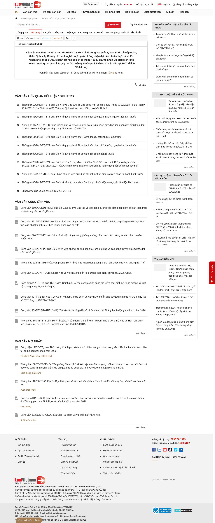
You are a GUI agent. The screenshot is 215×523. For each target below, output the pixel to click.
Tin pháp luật (112, 12)
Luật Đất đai (61, 520)
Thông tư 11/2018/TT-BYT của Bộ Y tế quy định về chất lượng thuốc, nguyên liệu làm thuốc (72, 137)
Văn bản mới (30, 12)
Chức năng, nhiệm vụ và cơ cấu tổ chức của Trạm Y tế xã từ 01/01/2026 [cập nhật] (175, 132)
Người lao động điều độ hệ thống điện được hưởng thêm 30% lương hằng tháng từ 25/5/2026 (175, 325)
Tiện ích (184, 12)
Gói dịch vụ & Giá (144, 4)
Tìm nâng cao (139, 24)
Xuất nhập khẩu (28, 390)
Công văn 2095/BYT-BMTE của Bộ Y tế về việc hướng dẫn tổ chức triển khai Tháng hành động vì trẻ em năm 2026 (83, 310)
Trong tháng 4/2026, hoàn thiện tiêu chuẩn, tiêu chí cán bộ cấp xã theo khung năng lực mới (174, 311)
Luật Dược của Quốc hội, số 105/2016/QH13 (46, 191)
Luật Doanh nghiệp (44, 520)
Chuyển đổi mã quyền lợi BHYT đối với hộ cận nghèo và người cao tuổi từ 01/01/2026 (175, 241)
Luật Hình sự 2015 (77, 520)
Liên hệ (21, 462)
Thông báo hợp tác (112, 473)
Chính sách (47, 356)
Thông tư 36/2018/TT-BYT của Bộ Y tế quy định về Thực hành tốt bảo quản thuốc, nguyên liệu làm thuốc (79, 116)
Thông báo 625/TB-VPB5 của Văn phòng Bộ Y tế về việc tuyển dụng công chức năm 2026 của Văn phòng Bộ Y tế (83, 262)
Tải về (110, 72)
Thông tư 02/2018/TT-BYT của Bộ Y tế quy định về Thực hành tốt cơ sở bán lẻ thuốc (68, 154)
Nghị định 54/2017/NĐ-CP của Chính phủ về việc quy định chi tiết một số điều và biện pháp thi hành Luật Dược (82, 174)
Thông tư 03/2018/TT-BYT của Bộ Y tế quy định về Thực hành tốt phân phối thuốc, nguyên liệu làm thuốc (79, 145)
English (164, 4)
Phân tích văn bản (69, 450)
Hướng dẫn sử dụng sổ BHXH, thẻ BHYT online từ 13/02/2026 (182, 188)
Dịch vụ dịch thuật (69, 462)
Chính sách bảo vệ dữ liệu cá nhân (119, 467)
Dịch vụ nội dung (69, 467)
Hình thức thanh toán (113, 450)
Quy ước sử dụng (111, 456)
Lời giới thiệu (24, 445)
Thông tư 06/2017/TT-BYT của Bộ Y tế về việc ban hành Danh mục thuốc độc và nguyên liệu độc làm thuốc (80, 182)
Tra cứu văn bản (52, 12)
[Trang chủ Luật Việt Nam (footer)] (30, 483)
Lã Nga (140, 84)
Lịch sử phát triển (26, 450)
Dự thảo (71, 12)
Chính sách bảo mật (112, 462)
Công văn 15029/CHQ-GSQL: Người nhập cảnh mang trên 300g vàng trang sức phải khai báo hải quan (181, 272)
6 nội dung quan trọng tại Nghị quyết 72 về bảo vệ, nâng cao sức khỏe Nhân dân (176, 157)
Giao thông (26, 373)
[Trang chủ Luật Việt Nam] (28, 4)
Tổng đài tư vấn (68, 473)
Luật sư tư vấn (152, 12)
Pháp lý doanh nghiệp (71, 456)
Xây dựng (36, 373)
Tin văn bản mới (90, 12)
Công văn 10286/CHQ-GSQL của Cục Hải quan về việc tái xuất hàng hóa (60, 415)
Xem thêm (141, 333)
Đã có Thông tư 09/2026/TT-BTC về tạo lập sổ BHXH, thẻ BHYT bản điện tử (174, 213)
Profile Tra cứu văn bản (29, 456)
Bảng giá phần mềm (112, 445)
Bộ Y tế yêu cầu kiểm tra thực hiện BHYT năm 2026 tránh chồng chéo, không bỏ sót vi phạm (174, 227)
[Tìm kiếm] (113, 25)
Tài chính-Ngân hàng (30, 356)
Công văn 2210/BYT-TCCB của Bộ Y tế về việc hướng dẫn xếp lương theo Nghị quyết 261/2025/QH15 (76, 273)
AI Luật (170, 12)
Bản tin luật (131, 12)
